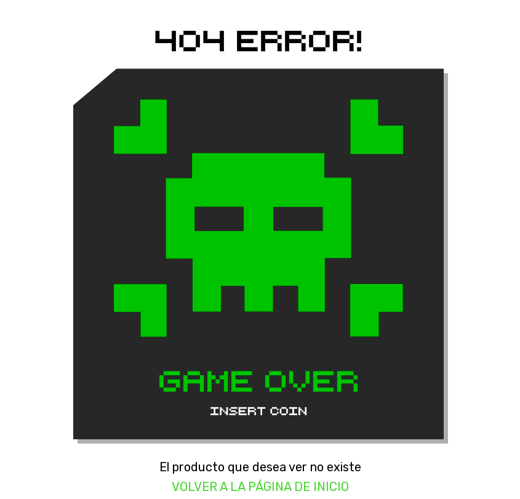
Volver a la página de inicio (260, 486)
